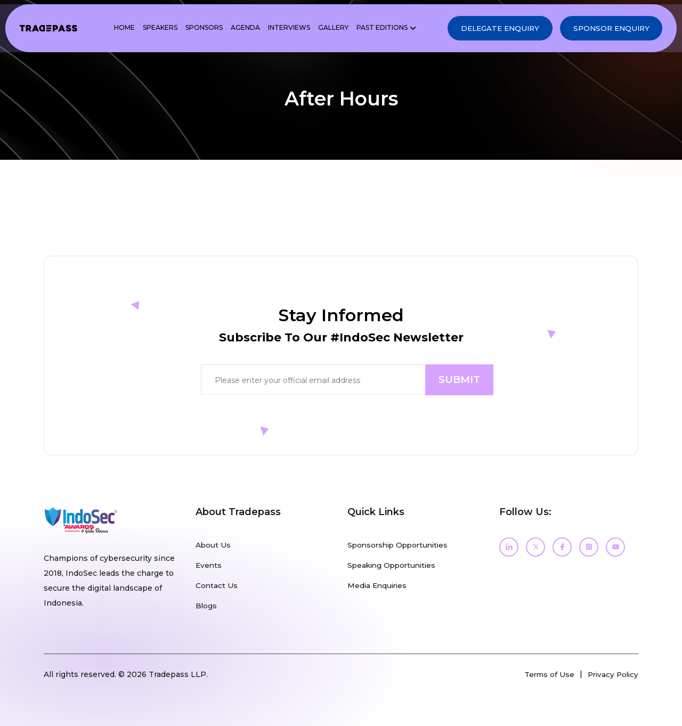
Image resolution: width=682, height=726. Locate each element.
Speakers (149, 29)
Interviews (278, 29)
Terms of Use (545, 674)
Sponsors (193, 29)
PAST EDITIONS (371, 29)
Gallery (322, 29)
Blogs (206, 605)
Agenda (234, 29)
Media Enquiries (378, 585)
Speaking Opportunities (394, 565)
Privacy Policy (611, 674)
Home (113, 29)
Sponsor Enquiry (605, 29)
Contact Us (217, 585)
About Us (213, 545)
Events (209, 565)
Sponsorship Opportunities (400, 545)
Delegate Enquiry (483, 29)
